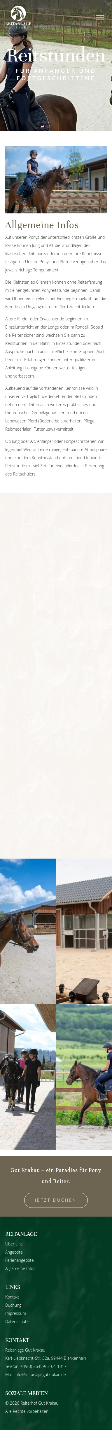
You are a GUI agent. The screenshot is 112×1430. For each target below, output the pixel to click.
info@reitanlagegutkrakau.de (40, 1374)
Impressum (15, 1313)
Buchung (13, 1305)
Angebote (14, 1252)
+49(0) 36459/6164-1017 (43, 1366)
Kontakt (12, 1297)
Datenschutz (16, 1321)
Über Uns (14, 1244)
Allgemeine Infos (20, 1268)
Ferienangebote (19, 1260)
